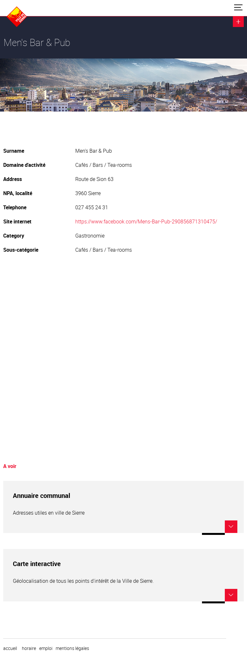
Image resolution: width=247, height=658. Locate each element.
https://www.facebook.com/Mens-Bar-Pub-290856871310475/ (146, 221)
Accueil (10, 648)
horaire (29, 648)
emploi (45, 648)
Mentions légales (72, 648)
